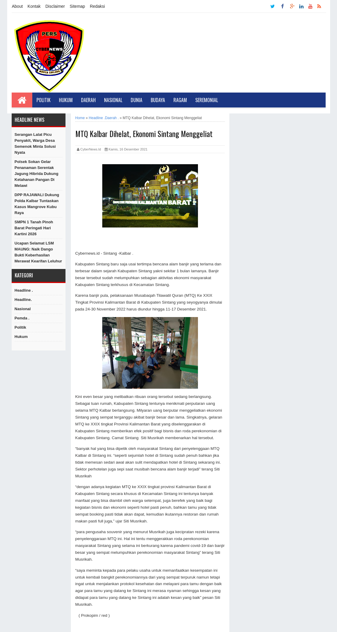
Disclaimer (55, 6)
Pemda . (22, 318)
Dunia (136, 100)
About (17, 6)
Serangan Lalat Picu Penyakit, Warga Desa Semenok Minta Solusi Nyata (35, 143)
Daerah (88, 100)
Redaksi (97, 6)
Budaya (158, 100)
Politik (43, 100)
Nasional (113, 100)
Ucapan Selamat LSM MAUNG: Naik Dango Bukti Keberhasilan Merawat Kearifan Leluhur (38, 252)
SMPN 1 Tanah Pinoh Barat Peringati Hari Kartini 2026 (34, 228)
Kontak (34, 6)
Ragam (180, 100)
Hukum (66, 100)
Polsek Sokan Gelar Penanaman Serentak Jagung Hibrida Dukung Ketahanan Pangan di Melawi (37, 173)
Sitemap (77, 6)
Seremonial (206, 100)
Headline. (23, 299)
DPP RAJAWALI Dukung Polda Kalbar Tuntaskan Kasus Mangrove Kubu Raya (37, 204)
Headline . (24, 290)
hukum (21, 336)
